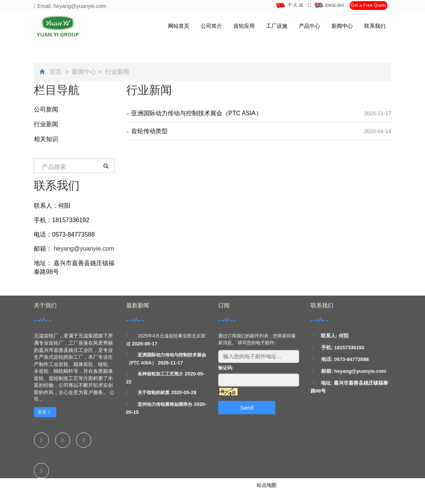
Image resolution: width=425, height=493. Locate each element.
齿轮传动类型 (149, 131)
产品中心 (309, 26)
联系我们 (374, 26)
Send (246, 407)
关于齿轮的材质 (154, 392)
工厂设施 (276, 26)
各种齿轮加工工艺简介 (160, 374)
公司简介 (211, 26)
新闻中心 (342, 26)
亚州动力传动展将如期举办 (165, 404)
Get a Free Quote (368, 5)
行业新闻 (116, 71)
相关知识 (46, 139)
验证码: (225, 368)
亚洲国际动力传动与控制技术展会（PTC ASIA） (196, 113)
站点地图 (266, 485)
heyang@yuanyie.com (83, 248)
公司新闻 (46, 109)
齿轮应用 (244, 26)
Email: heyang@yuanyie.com (70, 6)
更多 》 (45, 412)
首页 (55, 71)
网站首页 (178, 26)
